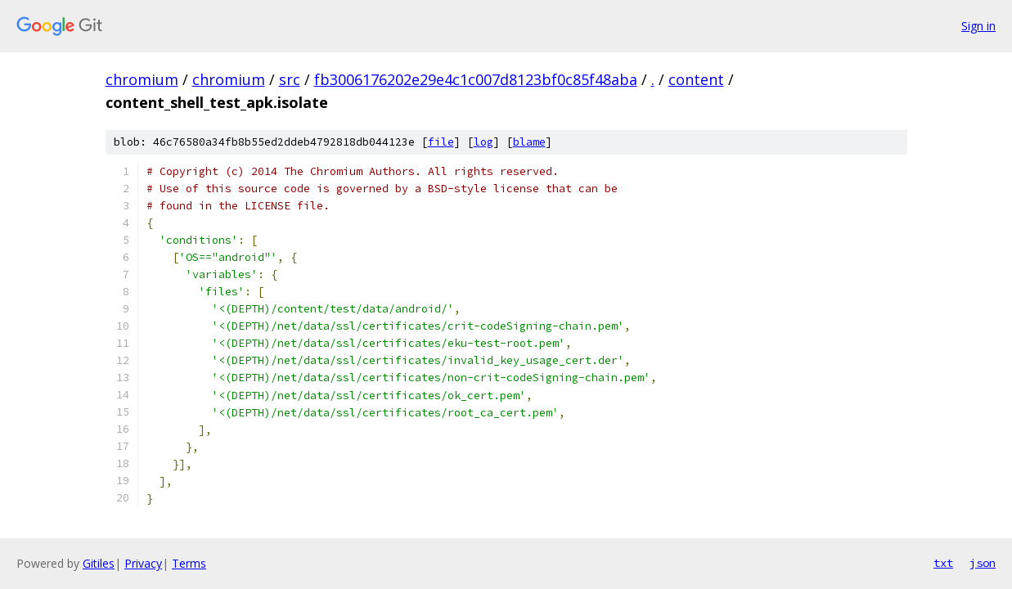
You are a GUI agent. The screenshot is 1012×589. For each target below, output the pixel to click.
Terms (189, 563)
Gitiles (99, 563)
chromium (142, 79)
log (483, 142)
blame (529, 142)
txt (943, 562)
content (696, 79)
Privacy (143, 563)
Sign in (978, 26)
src (289, 79)
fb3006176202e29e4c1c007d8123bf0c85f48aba (475, 79)
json (982, 562)
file (441, 142)
